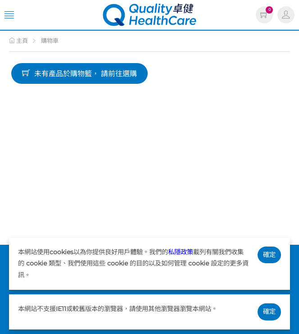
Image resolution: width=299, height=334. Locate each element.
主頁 (18, 40)
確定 (269, 255)
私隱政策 (180, 252)
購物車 (50, 40)
